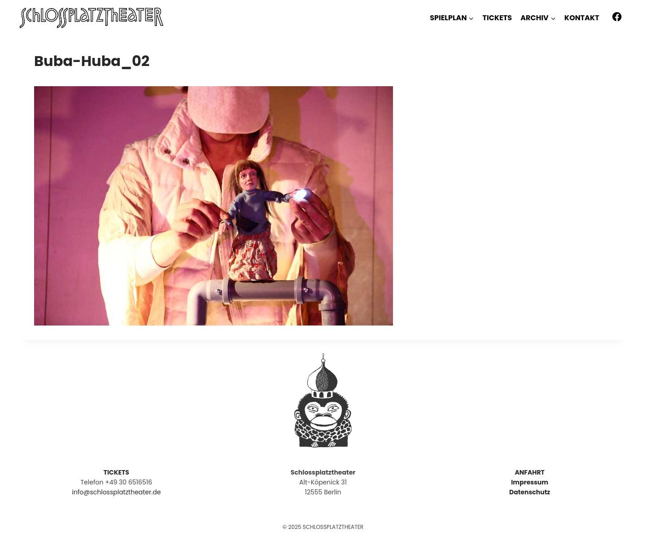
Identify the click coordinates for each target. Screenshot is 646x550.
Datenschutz (529, 492)
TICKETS (497, 17)
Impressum (529, 482)
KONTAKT (581, 17)
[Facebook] (617, 17)
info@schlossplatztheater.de (116, 492)
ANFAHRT (529, 472)
